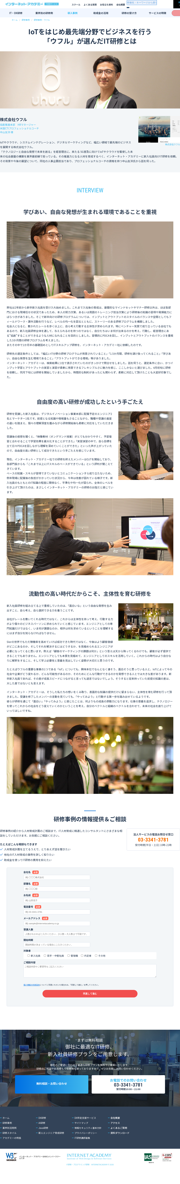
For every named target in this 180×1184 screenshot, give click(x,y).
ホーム (15, 19)
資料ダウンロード (119, 1139)
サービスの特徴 (157, 13)
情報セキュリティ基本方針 (88, 1134)
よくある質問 (90, 4)
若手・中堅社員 (55, 955)
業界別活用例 (9, 1134)
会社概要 (120, 4)
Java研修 (43, 1134)
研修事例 (26, 19)
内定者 (87, 955)
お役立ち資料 (106, 4)
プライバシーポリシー (86, 1139)
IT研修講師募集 (82, 1144)
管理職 (74, 955)
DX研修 (42, 1124)
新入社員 (35, 955)
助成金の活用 (100, 13)
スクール (76, 4)
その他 (101, 955)
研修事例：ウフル (42, 19)
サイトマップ (81, 1129)
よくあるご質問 (118, 1134)
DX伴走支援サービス (85, 1124)
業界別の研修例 (44, 13)
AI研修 (41, 1129)
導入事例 (73, 13)
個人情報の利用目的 (32, 984)
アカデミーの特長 (11, 1144)
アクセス (115, 1129)
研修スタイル (9, 1139)
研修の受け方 (129, 13)
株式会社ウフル (172, 144)
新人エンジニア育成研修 (51, 1139)
